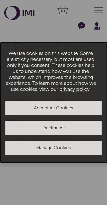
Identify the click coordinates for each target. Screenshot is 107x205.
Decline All (54, 127)
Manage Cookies (53, 147)
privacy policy (74, 89)
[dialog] (53, 102)
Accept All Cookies (53, 107)
